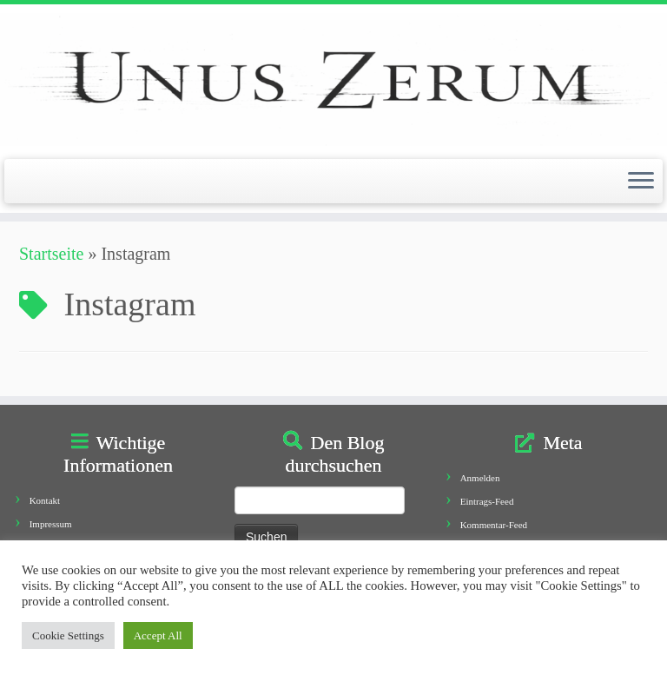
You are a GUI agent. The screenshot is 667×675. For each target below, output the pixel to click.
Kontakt (45, 500)
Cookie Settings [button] (68, 635)
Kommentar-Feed (493, 524)
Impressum (51, 524)
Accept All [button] (158, 635)
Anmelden (480, 478)
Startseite (51, 253)
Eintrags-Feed (487, 501)
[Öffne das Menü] (641, 182)
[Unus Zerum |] (333, 79)
